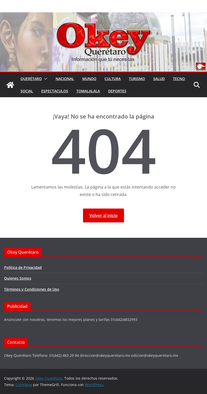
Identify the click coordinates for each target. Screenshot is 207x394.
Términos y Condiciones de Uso (31, 289)
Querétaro (31, 78)
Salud (159, 78)
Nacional (65, 78)
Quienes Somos (17, 278)
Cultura (113, 78)
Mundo (89, 78)
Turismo (137, 78)
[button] (44, 78)
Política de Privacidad (23, 267)
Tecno (179, 78)
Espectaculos (54, 90)
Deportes (117, 90)
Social (26, 90)
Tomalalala (88, 90)
